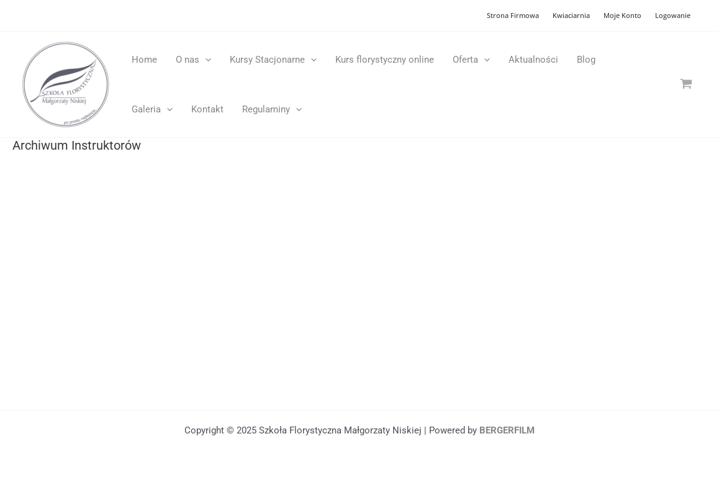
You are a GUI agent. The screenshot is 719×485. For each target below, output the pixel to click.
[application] (205, 59)
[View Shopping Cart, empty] (686, 84)
